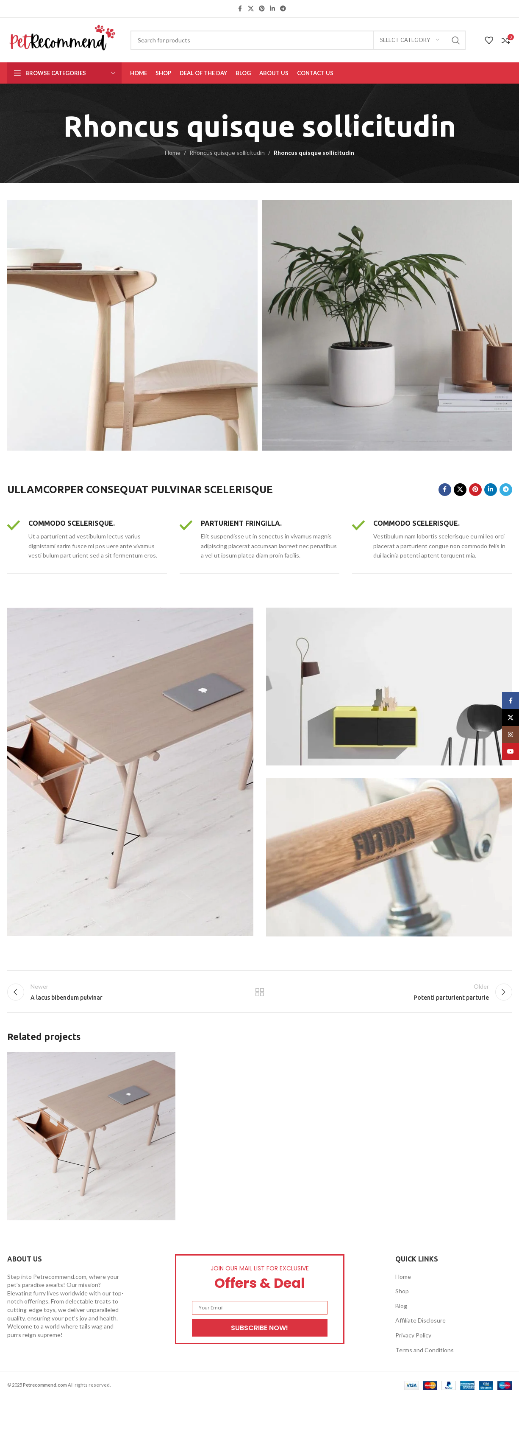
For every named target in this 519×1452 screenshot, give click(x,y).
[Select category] (409, 40)
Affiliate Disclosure (420, 1320)
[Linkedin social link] (272, 8)
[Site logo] (62, 39)
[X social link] (250, 8)
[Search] (298, 40)
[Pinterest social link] (261, 8)
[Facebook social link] (240, 8)
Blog (401, 1305)
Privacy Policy (413, 1335)
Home (172, 152)
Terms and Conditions (424, 1350)
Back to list (259, 992)
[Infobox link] (87, 540)
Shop (402, 1291)
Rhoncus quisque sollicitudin (227, 152)
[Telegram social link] (283, 8)
